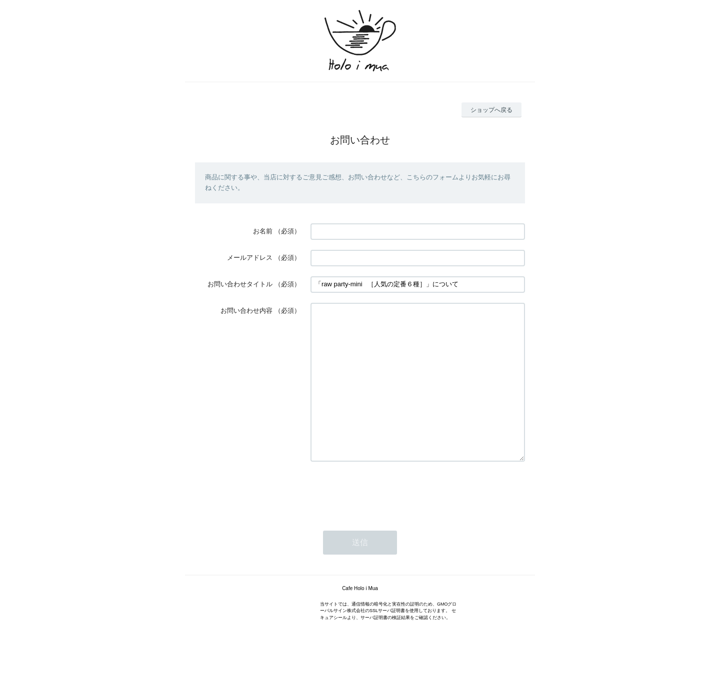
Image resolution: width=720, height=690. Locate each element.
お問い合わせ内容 (246, 310)
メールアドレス (249, 257)
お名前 (262, 231)
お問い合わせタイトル (240, 284)
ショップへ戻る (491, 109)
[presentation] (386, 521)
